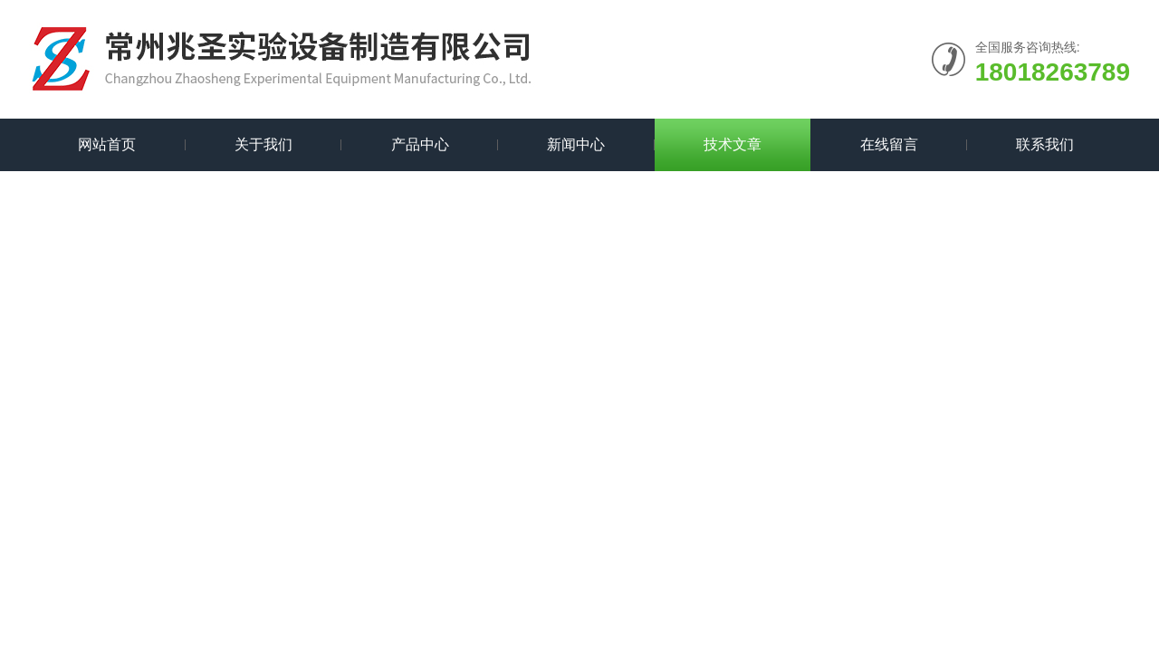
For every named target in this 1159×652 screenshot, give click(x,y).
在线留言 (889, 144)
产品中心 (420, 144)
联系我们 (1045, 144)
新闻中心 (576, 144)
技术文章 (732, 144)
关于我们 (263, 144)
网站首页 (107, 144)
